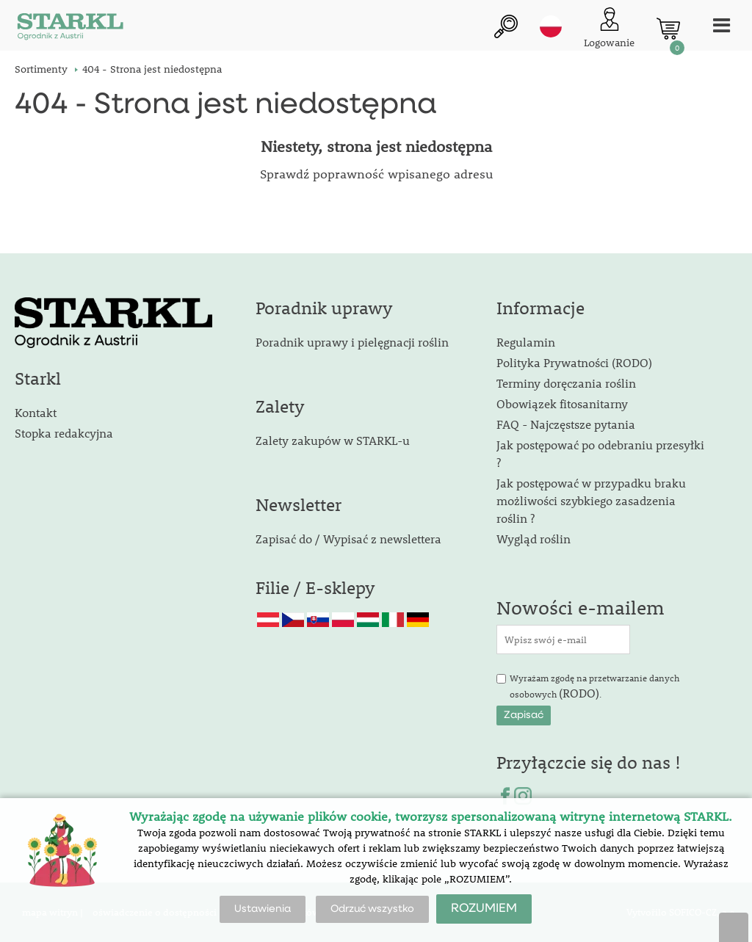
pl (551, 27)
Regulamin (525, 341)
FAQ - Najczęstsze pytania (565, 424)
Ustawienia (262, 909)
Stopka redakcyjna (64, 433)
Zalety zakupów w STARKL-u (333, 440)
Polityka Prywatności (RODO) (574, 362)
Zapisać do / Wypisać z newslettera (348, 538)
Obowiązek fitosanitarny (562, 403)
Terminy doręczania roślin (566, 383)
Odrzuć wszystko (372, 909)
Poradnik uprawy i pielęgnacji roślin (352, 341)
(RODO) (579, 692)
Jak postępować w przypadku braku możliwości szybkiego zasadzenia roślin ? (591, 500)
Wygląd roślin (533, 538)
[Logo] (70, 29)
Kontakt (36, 412)
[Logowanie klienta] (609, 29)
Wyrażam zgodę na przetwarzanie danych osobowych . (594, 686)
